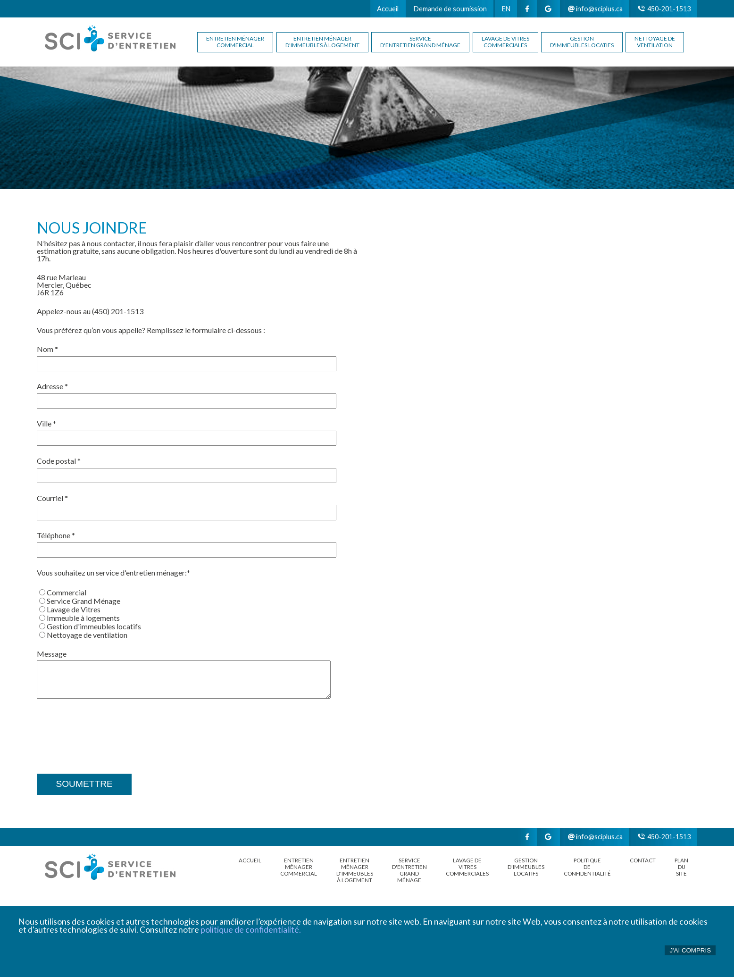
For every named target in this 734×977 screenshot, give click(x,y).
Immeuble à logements (79, 617)
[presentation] (108, 729)
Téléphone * (56, 535)
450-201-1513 (664, 9)
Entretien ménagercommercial (235, 42)
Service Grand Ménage (79, 600)
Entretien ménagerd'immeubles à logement (322, 42)
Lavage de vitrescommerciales (505, 42)
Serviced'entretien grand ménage (420, 42)
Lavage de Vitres (69, 609)
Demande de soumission (450, 9)
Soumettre (84, 784)
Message (52, 653)
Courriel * (52, 497)
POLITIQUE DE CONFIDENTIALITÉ (587, 867)
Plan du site (681, 867)
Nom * (47, 348)
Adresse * (52, 386)
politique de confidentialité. (250, 930)
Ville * (46, 423)
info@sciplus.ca (595, 9)
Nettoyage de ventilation (654, 42)
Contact (643, 860)
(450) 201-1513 (117, 311)
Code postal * (59, 460)
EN (506, 9)
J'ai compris (690, 950)
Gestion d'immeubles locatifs (582, 42)
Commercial (62, 592)
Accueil (388, 9)
